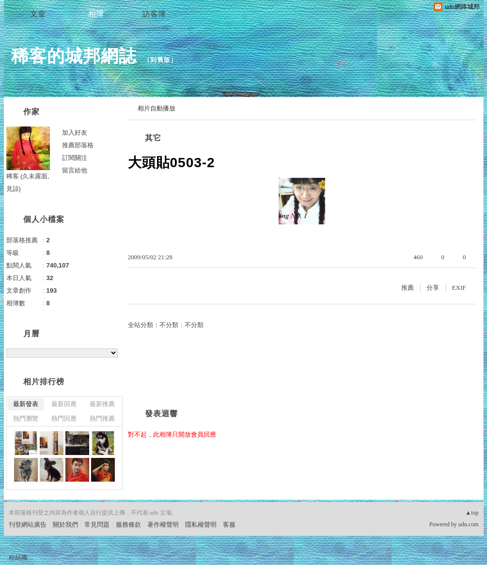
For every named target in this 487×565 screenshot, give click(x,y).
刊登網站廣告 (28, 524)
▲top (471, 512)
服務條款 (128, 524)
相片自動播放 (156, 108)
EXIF (459, 287)
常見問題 (97, 524)
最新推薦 (102, 404)
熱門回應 (64, 418)
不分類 (168, 325)
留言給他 (74, 170)
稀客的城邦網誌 (74, 56)
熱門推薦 (102, 418)
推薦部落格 (78, 145)
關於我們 (65, 524)
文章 (38, 14)
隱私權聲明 (201, 524)
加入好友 (74, 132)
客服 (229, 524)
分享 (432, 287)
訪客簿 (154, 14)
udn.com (468, 524)
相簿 (96, 14)
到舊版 (160, 59)
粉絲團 (18, 557)
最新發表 (25, 404)
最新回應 (64, 404)
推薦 (407, 287)
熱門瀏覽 (25, 418)
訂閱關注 (74, 157)
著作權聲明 (163, 524)
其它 (153, 138)
